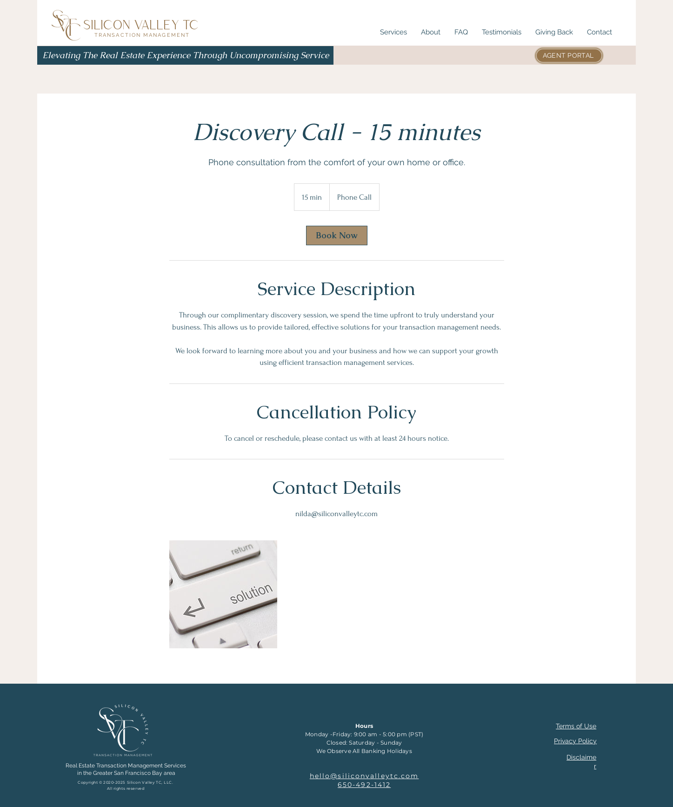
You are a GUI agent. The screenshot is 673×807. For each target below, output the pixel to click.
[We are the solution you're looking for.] (223, 594)
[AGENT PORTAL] (569, 55)
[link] (336, 235)
